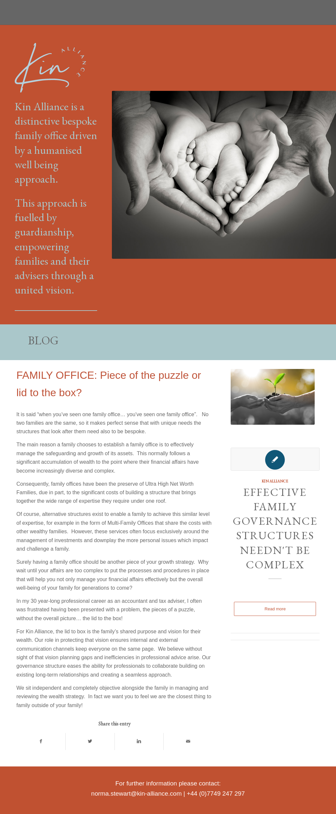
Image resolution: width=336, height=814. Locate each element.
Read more (274, 608)
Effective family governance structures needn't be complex (275, 528)
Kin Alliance (275, 480)
